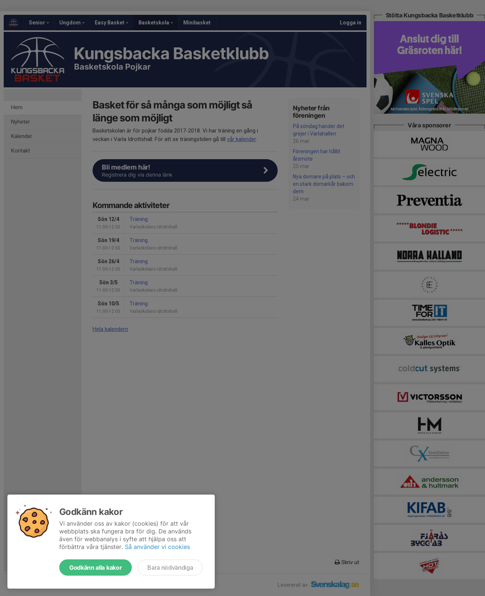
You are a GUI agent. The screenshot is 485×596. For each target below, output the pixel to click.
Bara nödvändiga (170, 567)
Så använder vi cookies (157, 546)
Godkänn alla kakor (95, 567)
